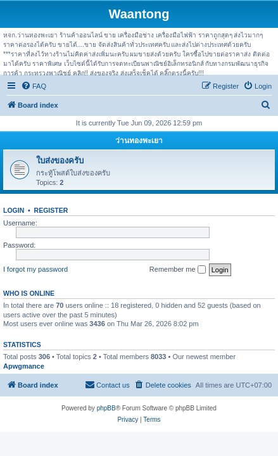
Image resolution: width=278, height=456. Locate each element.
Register (51, 210)
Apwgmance (23, 366)
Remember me (177, 269)
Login (13, 210)
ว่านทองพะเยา (139, 140)
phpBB (106, 408)
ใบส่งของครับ (60, 160)
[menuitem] (33, 86)
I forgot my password (35, 269)
